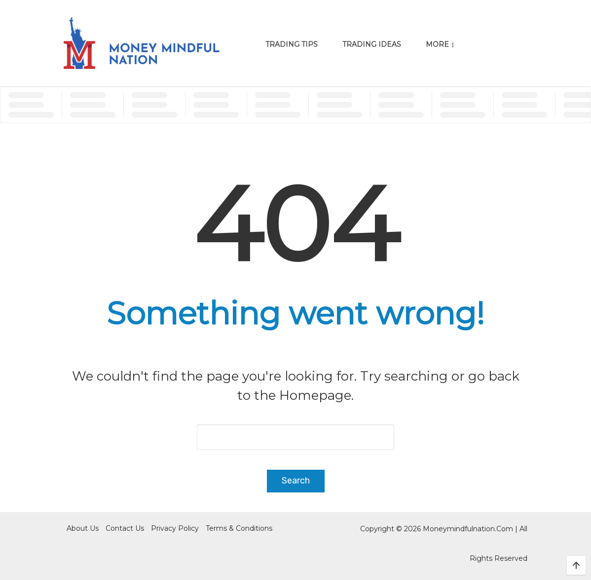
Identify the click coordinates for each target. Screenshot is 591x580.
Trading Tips (291, 44)
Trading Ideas (371, 44)
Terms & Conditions (239, 528)
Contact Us (125, 528)
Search (296, 480)
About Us (83, 528)
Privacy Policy (175, 528)
